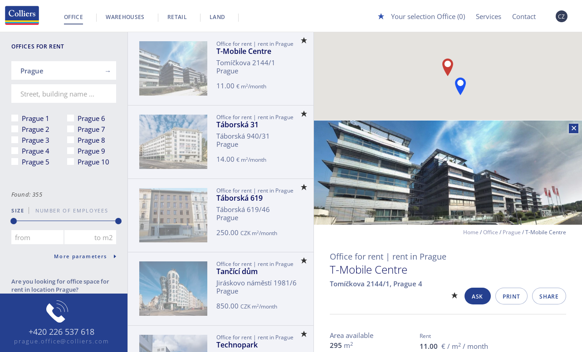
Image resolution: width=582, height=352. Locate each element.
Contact (524, 16)
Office (73, 17)
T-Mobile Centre (243, 51)
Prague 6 (91, 118)
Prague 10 (93, 161)
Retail (177, 17)
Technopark (237, 345)
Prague (512, 232)
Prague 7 (91, 129)
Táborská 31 (237, 125)
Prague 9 (91, 150)
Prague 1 (35, 118)
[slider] (13, 221)
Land (217, 17)
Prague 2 (35, 129)
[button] (460, 86)
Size (17, 210)
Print (511, 296)
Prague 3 (35, 140)
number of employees (68, 210)
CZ (561, 16)
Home (471, 232)
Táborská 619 (239, 198)
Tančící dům (237, 271)
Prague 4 (35, 150)
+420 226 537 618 (61, 332)
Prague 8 (91, 140)
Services (488, 16)
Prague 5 (35, 161)
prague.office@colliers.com (61, 341)
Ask (477, 296)
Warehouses (125, 17)
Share (548, 296)
